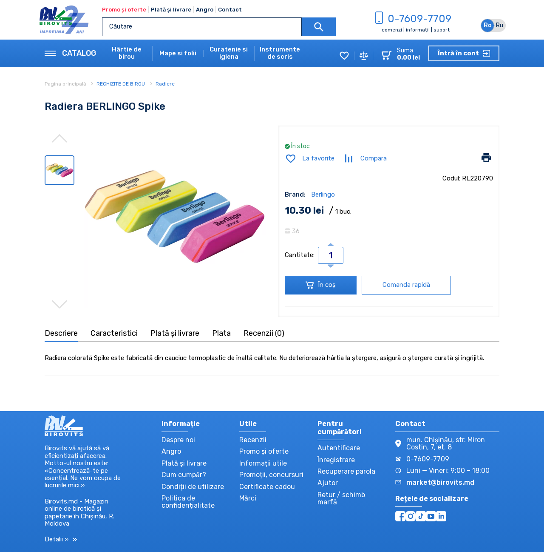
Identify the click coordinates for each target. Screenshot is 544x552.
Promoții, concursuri (271, 475)
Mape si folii (177, 53)
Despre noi (178, 440)
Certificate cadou (267, 487)
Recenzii (252, 440)
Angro (204, 9)
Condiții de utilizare (193, 487)
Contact (230, 9)
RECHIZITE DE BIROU (120, 84)
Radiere (165, 84)
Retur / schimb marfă (341, 498)
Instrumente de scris (280, 53)
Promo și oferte (124, 9)
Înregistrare (336, 460)
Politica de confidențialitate (188, 501)
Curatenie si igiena (229, 53)
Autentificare (338, 448)
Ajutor (327, 483)
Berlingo (323, 194)
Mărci (247, 498)
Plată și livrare (171, 9)
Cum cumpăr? (184, 475)
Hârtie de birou (127, 53)
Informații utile (263, 463)
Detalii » (61, 539)
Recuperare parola (346, 471)
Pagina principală (66, 84)
